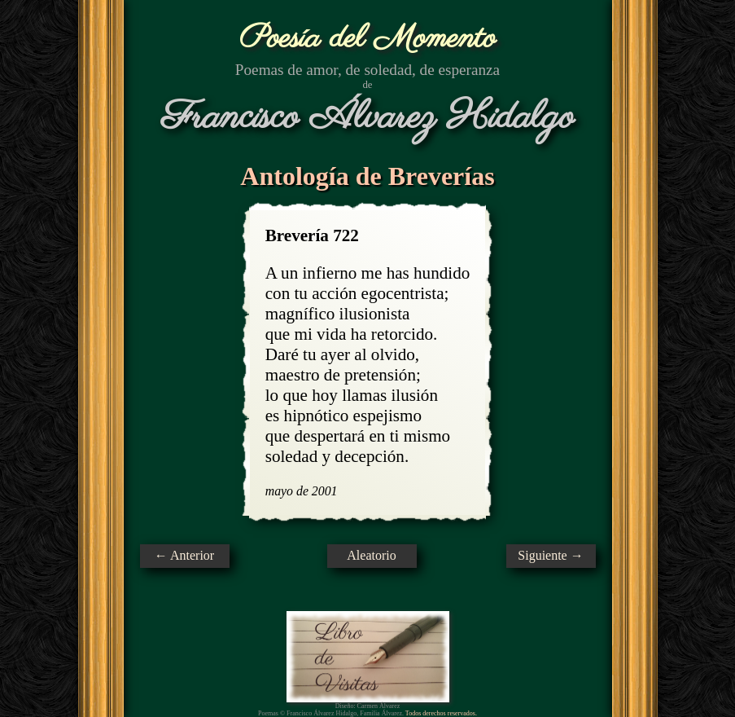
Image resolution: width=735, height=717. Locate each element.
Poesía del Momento (367, 38)
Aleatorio (371, 555)
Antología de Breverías (367, 176)
